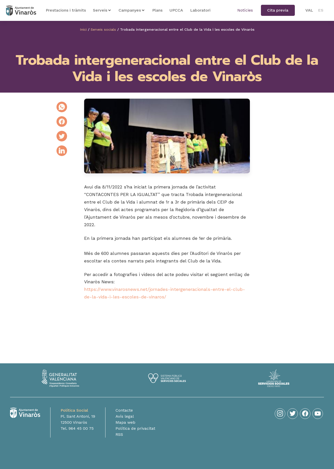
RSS (119, 435)
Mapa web (125, 423)
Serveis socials (103, 29)
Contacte (124, 411)
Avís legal (125, 417)
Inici (83, 29)
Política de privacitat (135, 429)
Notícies (245, 10)
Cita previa (277, 10)
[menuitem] (309, 10)
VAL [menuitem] (309, 10)
